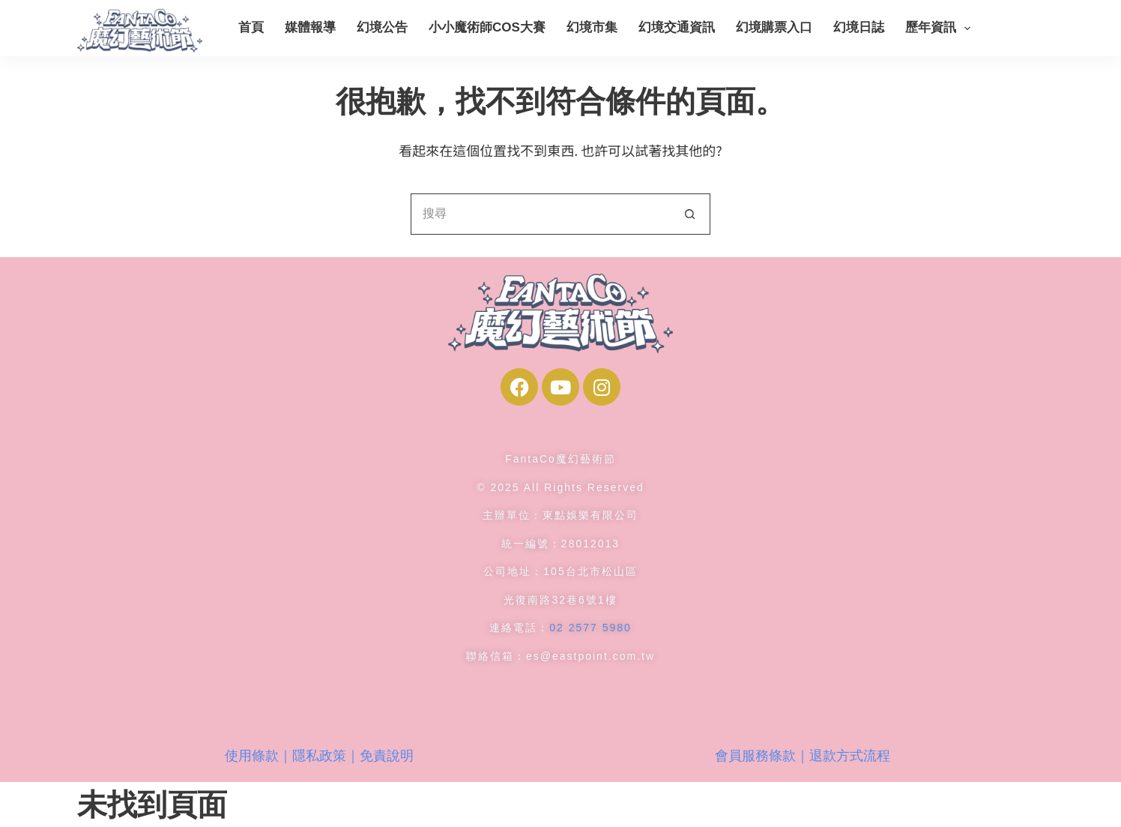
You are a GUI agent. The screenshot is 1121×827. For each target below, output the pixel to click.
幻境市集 (591, 27)
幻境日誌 (858, 27)
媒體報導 (310, 27)
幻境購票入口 (774, 27)
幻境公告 (382, 27)
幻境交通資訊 (676, 27)
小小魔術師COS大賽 (487, 27)
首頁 (251, 27)
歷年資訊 (940, 28)
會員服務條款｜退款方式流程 (802, 755)
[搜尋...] (540, 214)
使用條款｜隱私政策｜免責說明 (319, 755)
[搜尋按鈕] (689, 214)
